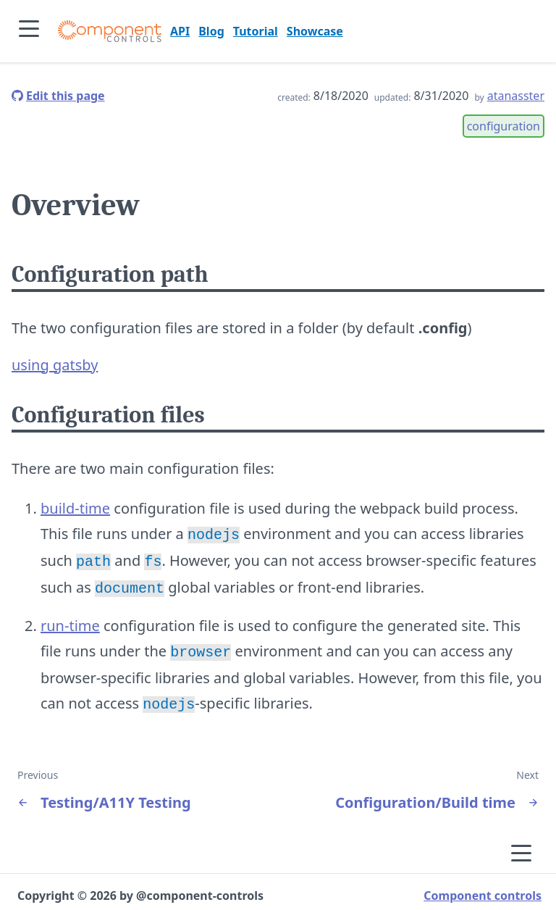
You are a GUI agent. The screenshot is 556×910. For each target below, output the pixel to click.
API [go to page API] (180, 31)
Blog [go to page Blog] (211, 31)
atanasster (515, 96)
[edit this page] (58, 95)
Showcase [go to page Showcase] (315, 31)
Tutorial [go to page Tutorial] (255, 31)
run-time (70, 621)
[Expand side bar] (29, 31)
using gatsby (55, 365)
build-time (75, 508)
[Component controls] (109, 31)
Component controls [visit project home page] (483, 888)
